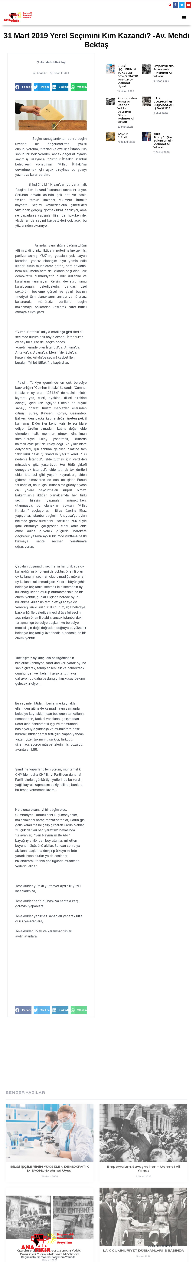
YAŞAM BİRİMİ (122, 135)
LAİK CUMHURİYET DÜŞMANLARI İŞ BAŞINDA (163, 103)
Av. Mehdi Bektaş (52, 62)
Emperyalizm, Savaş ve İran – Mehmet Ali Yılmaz (163, 70)
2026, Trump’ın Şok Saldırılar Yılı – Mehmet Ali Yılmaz (163, 140)
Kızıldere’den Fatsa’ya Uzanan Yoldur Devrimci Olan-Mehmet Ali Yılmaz (127, 109)
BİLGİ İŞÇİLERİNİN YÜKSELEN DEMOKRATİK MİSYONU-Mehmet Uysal (127, 76)
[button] (170, 5)
